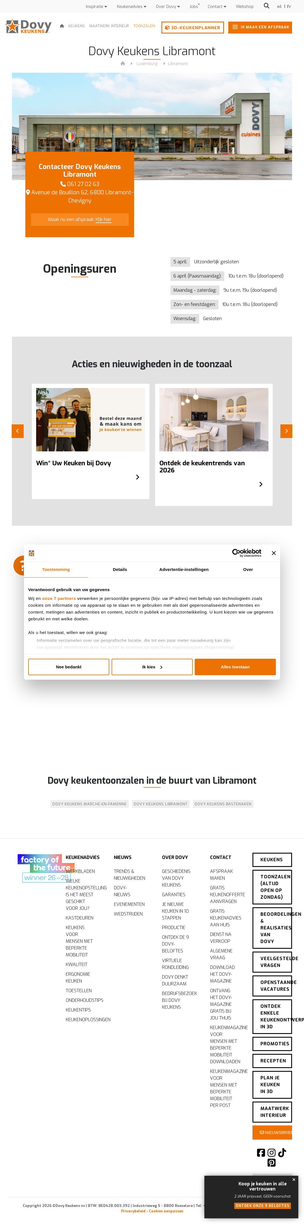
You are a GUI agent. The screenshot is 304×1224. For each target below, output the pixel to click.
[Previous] (18, 431)
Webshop (245, 6)
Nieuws (123, 857)
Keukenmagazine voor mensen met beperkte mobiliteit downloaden (227, 1045)
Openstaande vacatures (276, 985)
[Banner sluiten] (274, 553)
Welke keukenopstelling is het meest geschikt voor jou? (83, 894)
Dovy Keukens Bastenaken (223, 804)
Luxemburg (147, 63)
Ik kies (152, 666)
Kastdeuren (79, 918)
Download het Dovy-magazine (222, 974)
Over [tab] (248, 569)
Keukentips (78, 1010)
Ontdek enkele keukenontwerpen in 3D (276, 1016)
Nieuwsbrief (276, 1132)
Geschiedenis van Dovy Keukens (176, 878)
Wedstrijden (128, 914)
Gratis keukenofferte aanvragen (227, 894)
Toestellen (79, 991)
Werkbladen (80, 871)
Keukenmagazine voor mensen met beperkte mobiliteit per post (227, 1088)
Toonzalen (144, 26)
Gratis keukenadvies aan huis (225, 918)
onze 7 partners (59, 598)
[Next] (286, 431)
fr (289, 6)
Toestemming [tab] (56, 569)
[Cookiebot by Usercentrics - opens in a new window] (236, 553)
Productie (173, 928)
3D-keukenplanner (192, 28)
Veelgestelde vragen (276, 962)
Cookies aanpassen (166, 1211)
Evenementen (129, 904)
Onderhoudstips (83, 1000)
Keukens (76, 26)
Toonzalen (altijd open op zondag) (275, 887)
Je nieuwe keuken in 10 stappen (175, 911)
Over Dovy (168, 6)
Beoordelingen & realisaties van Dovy (276, 927)
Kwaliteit (76, 964)
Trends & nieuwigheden (129, 874)
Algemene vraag (221, 954)
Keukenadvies (131, 6)
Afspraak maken (221, 874)
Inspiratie (96, 6)
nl (279, 6)
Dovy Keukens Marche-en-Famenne (89, 804)
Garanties (173, 895)
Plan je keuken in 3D (270, 1084)
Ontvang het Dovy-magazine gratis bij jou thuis (221, 1004)
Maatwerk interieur (109, 26)
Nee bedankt (68, 666)
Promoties (274, 1044)
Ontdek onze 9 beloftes (262, 1206)
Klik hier (104, 219)
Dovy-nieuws (122, 891)
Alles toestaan (235, 666)
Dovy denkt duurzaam (175, 980)
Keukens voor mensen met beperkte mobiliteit (79, 941)
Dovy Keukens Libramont (161, 804)
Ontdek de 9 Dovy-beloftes (175, 944)
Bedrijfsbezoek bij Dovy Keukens (179, 1000)
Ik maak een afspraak (260, 27)
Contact (217, 6)
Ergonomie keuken (78, 977)
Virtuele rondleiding (175, 964)
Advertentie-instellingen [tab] (184, 569)
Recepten (273, 1061)
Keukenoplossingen (83, 1020)
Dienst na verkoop (220, 937)
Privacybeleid (133, 1211)
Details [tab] (120, 569)
